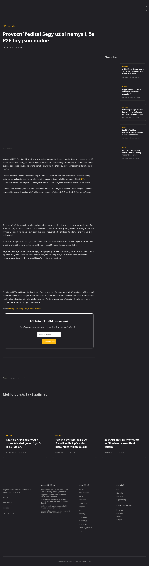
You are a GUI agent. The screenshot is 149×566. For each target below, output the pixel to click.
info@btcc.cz (7, 502)
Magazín (125, 87)
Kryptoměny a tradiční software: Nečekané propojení (132, 91)
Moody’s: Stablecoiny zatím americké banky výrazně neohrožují (132, 152)
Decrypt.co (13, 308)
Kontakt (6, 497)
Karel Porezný (127, 97)
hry (19, 378)
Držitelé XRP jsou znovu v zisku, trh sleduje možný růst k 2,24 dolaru (133, 71)
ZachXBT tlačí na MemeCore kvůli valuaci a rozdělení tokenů (132, 132)
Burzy (124, 127)
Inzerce (6, 508)
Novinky (12, 26)
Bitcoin (125, 66)
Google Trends (34, 308)
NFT (5, 26)
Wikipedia (23, 308)
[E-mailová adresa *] (49, 334)
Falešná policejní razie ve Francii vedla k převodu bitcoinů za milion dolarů (133, 112)
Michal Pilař (24, 47)
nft (24, 378)
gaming (12, 378)
